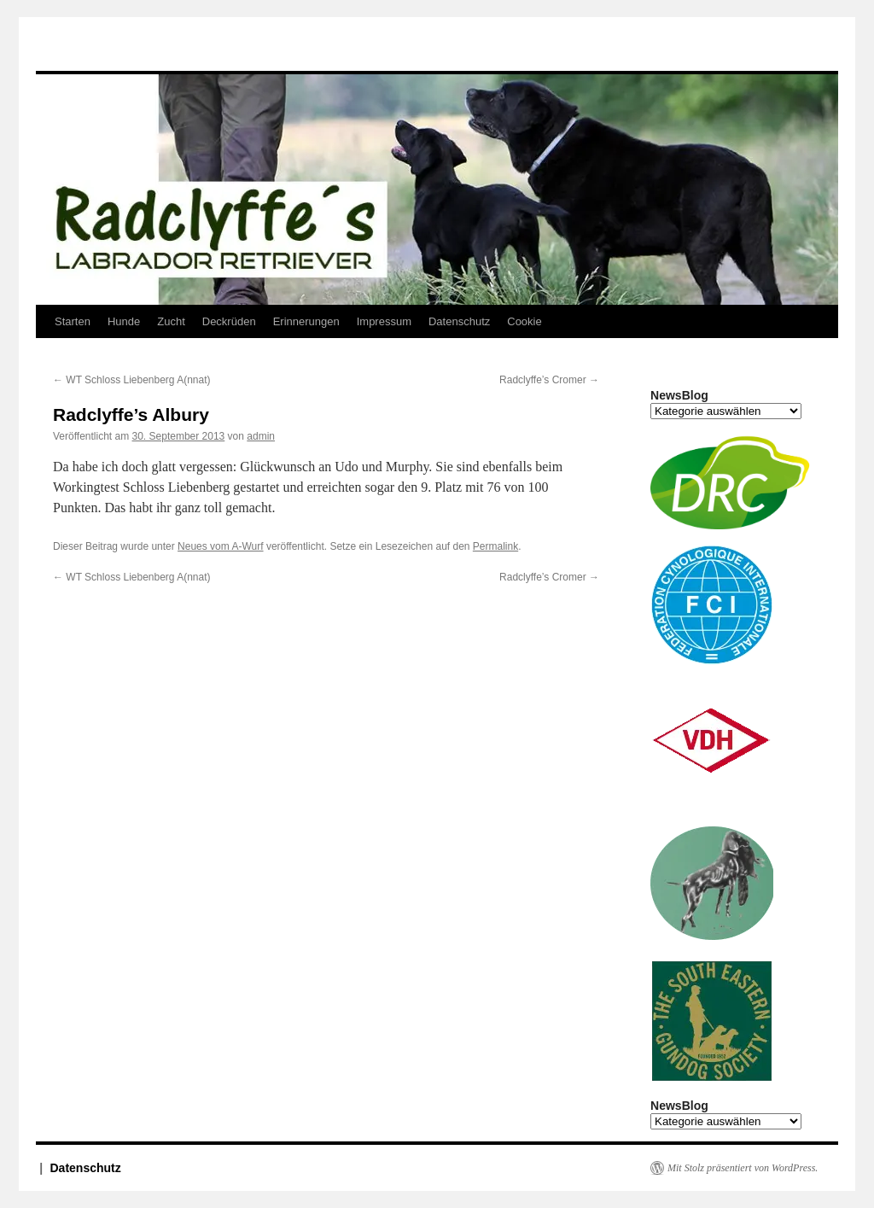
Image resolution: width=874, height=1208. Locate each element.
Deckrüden (229, 321)
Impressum (384, 321)
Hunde (124, 321)
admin (261, 436)
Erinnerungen (306, 321)
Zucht (171, 321)
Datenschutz (459, 321)
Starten (72, 321)
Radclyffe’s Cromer (549, 380)
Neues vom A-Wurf (220, 546)
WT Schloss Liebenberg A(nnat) (132, 380)
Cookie (524, 321)
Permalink (495, 546)
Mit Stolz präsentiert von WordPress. (742, 1168)
